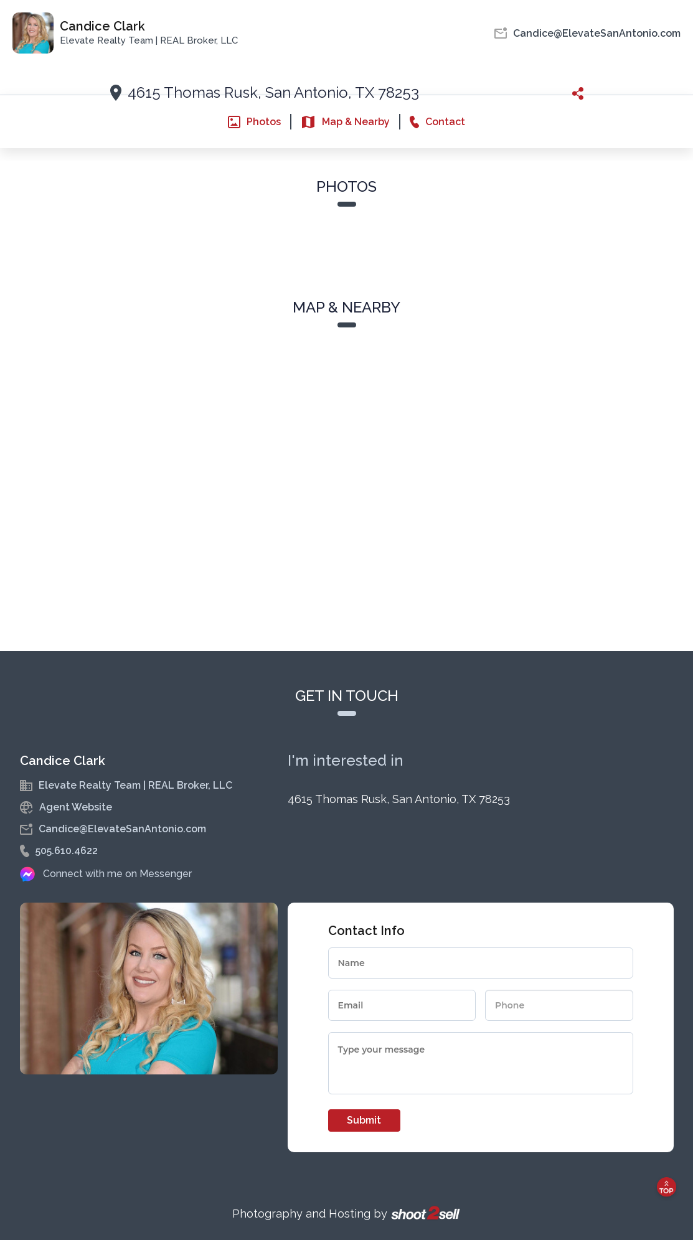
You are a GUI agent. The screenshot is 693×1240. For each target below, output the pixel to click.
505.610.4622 (66, 851)
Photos (254, 122)
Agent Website (75, 807)
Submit (364, 1120)
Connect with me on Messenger (117, 874)
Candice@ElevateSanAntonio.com (122, 829)
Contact (437, 122)
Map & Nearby (345, 122)
